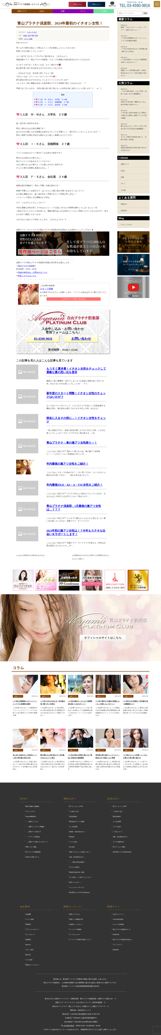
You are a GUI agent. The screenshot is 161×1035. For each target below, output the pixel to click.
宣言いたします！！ (75, 882)
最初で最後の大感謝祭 (32, 806)
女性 (29, 35)
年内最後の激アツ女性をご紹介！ (67, 463)
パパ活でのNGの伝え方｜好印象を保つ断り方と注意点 (134, 49)
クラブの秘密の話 (118, 842)
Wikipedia (116, 950)
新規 (32, 35)
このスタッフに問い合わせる (73, 299)
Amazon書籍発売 (30, 816)
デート (83, 11)
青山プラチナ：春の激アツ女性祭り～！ (71, 442)
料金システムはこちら (27, 276)
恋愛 (63, 11)
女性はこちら (77, 4)
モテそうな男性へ (74, 867)
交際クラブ (21, 11)
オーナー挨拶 (29, 919)
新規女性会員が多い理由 (76, 872)
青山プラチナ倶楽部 (26, 266)
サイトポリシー (30, 934)
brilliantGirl (116, 934)
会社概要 (28, 914)
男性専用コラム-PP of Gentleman (79, 892)
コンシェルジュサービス (76, 887)
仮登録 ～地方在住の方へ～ (77, 832)
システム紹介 (73, 842)
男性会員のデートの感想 (76, 821)
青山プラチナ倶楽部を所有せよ (122, 939)
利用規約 (28, 924)
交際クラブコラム (74, 914)
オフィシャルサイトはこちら (103, 637)
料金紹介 (72, 837)
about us (28, 944)
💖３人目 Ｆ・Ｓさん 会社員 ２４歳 (50, 105)
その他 (103, 11)
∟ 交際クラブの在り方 (33, 832)
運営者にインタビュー (32, 965)
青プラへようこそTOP (76, 806)
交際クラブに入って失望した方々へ (80, 852)
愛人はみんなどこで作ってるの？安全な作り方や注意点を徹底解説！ (134, 126)
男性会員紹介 (117, 816)
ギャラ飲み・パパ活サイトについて (80, 877)
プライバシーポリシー (32, 929)
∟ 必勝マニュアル (31, 821)
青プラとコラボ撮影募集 (33, 852)
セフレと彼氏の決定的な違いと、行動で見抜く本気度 (134, 137)
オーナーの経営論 (118, 924)
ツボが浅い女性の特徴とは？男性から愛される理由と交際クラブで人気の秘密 (134, 114)
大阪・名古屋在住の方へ (76, 857)
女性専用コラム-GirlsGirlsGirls (122, 852)
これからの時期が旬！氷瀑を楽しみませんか (30, 555)
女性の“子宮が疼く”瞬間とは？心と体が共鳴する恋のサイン (134, 102)
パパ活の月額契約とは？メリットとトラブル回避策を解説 (134, 38)
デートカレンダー (74, 934)
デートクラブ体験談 (75, 929)
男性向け (124, 204)
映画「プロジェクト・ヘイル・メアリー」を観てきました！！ (134, 27)
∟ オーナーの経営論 (32, 837)
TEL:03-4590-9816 (134, 5)
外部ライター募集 (30, 847)
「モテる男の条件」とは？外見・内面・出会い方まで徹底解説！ (134, 91)
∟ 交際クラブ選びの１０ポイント (36, 842)
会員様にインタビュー (76, 924)
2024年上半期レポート (32, 857)
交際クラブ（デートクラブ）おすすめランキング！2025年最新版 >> (80, 1002)
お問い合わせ (81, 338)
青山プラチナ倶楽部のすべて (122, 929)
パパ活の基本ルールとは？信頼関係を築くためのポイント (134, 60)
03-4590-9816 (43, 338)
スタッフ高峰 (28, 39)
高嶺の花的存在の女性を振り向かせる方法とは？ (134, 148)
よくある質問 (73, 826)
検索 (145, 13)
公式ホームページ (118, 914)
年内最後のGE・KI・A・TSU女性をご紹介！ (74, 484)
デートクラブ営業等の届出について (80, 939)
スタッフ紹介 (29, 950)
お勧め (25, 35)
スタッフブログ (32, 32)
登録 (36, 35)
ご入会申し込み (74, 811)
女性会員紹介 (73, 816)
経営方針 (28, 955)
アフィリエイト (117, 944)
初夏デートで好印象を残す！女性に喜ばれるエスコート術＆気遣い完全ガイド (134, 72)
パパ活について (117, 832)
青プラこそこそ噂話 (119, 847)
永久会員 (72, 847)
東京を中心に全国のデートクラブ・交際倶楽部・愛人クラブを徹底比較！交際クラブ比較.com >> (80, 999)
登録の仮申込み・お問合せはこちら (32, 272)
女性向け (124, 210)
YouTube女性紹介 (118, 919)
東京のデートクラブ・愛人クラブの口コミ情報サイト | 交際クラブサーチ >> (80, 1006)
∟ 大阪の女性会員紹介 (77, 862)
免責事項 (28, 939)
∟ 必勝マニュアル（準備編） (35, 826)
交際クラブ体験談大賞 (76, 919)
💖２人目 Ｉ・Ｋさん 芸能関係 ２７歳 (51, 102)
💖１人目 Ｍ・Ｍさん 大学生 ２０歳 (50, 99)
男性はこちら (96, 4)
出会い (42, 11)
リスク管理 (28, 960)
